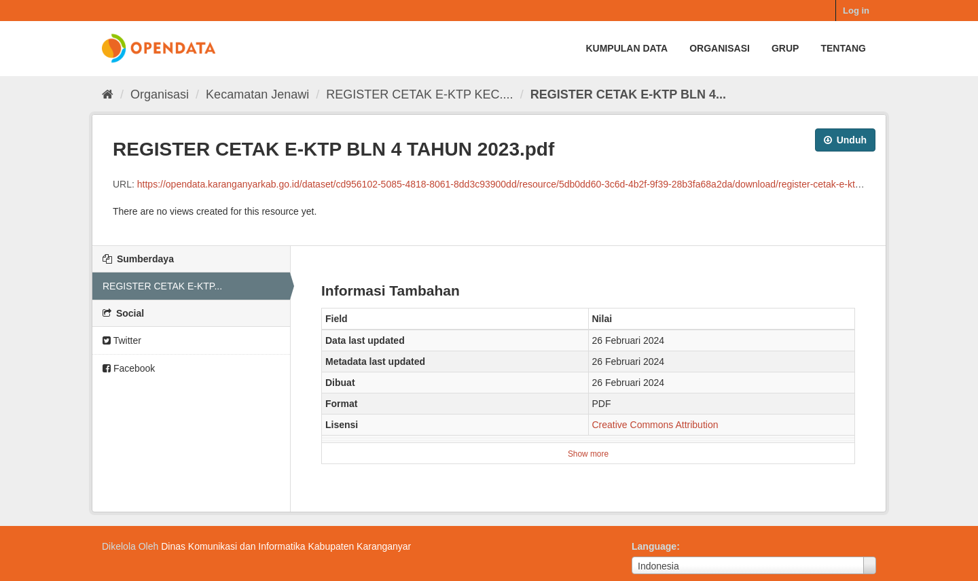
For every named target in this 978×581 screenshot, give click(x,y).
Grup (785, 48)
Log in (856, 10)
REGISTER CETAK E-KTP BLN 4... (628, 94)
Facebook (129, 368)
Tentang (843, 48)
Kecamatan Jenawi (257, 94)
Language (654, 546)
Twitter (122, 340)
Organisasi (719, 48)
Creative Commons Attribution (655, 424)
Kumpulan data (626, 48)
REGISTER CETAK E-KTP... (162, 286)
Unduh (845, 140)
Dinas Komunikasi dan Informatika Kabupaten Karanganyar (286, 546)
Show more (588, 454)
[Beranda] (107, 94)
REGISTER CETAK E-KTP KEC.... (419, 94)
